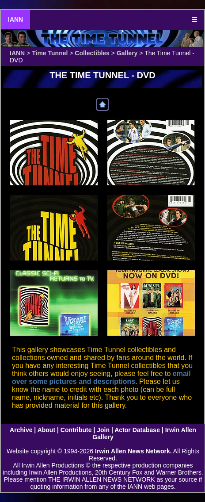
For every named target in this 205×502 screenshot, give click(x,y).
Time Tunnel (50, 53)
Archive (21, 429)
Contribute (76, 429)
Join (103, 429)
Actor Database (137, 429)
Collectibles (92, 53)
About (46, 429)
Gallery (127, 53)
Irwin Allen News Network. (133, 451)
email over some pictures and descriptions (101, 377)
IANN (15, 19)
